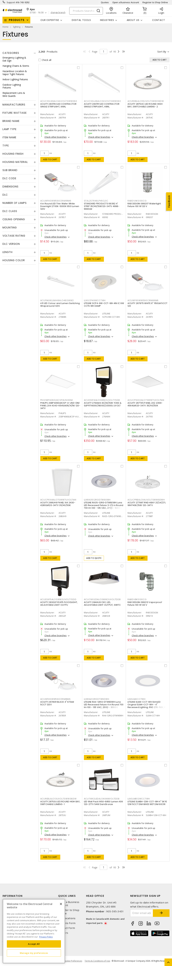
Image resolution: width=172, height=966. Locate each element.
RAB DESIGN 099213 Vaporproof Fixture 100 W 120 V (145, 603)
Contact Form (66, 928)
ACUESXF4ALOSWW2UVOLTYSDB (102, 400)
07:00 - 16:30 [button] (37, 12)
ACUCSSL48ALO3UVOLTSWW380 (102, 101)
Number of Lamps (14, 203)
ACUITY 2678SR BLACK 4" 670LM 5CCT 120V (57, 703)
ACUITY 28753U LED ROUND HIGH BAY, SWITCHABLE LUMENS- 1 (60, 803)
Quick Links (67, 896)
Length (7, 252)
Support (11, 2)
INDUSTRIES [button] (107, 20)
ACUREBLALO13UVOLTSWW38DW (58, 798)
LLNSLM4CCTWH (137, 699)
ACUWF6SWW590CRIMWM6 (143, 300)
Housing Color (13, 260)
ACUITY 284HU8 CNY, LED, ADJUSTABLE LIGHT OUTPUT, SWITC (102, 603)
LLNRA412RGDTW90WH (96, 699)
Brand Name (10, 121)
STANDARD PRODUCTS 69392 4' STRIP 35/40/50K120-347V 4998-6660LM (101, 206)
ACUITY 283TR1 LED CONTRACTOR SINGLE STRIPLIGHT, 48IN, (102, 105)
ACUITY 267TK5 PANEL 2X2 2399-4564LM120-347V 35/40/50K (145, 404)
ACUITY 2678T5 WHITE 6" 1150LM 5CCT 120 (148, 304)
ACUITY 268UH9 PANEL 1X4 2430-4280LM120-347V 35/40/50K (57, 504)
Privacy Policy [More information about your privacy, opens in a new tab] (46, 936)
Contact (158, 20)
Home (5, 26)
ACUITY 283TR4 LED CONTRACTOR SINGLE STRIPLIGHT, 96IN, (58, 105)
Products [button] (16, 20)
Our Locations (66, 918)
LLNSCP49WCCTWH (95, 300)
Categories (10, 53)
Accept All (34, 943)
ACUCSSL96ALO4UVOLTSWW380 (58, 101)
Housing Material (15, 162)
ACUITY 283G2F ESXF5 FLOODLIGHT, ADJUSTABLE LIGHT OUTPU (59, 603)
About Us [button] (133, 20)
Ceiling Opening (13, 219)
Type (5, 145)
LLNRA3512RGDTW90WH (97, 499)
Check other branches (55, 136)
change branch (58, 12)
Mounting (9, 227)
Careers (63, 932)
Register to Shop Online (155, 2)
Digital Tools (81, 20)
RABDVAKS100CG (137, 200)
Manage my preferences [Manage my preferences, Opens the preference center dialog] (34, 952)
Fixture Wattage (14, 113)
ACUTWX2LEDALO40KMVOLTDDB (102, 798)
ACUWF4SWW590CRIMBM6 (55, 699)
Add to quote (93, 558)
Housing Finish (12, 154)
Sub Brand (9, 170)
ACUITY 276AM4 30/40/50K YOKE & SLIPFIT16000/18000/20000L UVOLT (103, 404)
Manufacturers (13, 104)
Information (12, 896)
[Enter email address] (141, 913)
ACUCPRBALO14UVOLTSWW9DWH (146, 499)
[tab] (19, 53)
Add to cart (50, 159)
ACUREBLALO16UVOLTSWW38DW (146, 101)
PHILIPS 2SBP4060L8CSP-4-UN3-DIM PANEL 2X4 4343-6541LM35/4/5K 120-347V (60, 405)
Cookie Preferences (73, 961)
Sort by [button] (161, 51)
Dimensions (10, 186)
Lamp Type (9, 129)
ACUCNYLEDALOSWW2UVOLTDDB (102, 599)
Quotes (105, 2)
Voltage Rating (13, 235)
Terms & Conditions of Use (97, 960)
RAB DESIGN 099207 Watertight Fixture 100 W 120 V (144, 205)
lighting (16, 26)
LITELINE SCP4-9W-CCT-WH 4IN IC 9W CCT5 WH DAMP (104, 304)
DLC (5, 194)
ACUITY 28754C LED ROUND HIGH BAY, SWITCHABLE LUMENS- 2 (145, 105)
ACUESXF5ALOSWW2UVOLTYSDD (58, 599)
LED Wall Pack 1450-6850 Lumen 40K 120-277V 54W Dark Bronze (103, 803)
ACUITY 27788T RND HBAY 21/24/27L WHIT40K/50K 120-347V (147, 504)
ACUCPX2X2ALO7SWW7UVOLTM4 (146, 400)
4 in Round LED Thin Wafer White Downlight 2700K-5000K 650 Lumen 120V (59, 206)
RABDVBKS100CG (137, 599)
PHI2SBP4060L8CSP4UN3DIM (56, 400)
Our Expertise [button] (49, 20)
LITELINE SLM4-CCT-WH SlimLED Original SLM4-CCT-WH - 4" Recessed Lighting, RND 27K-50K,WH (147, 704)
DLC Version (11, 244)
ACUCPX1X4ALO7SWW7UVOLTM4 (58, 499)
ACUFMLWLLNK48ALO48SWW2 (57, 300)
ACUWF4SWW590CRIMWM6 (55, 200)
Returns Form (66, 923)
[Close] (61, 904)
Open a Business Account (125, 2)
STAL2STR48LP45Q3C (96, 200)
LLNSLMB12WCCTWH (139, 798)
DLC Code (9, 178)
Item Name (9, 137)
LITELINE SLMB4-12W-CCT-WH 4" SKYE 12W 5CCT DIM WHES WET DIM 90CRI (147, 803)
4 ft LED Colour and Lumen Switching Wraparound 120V (60, 304)
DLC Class (9, 211)
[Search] (86, 11)
